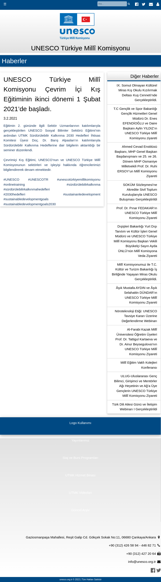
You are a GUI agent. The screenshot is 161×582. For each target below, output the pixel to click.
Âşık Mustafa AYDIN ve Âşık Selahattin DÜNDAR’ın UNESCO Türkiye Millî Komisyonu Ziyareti (136, 295)
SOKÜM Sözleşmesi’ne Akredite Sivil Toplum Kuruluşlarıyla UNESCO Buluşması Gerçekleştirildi (138, 192)
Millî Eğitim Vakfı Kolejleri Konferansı (139, 365)
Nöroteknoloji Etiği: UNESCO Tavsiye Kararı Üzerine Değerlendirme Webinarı (136, 316)
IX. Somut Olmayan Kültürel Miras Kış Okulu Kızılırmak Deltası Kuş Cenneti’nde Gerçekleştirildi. (137, 92)
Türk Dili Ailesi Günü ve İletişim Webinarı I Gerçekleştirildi (134, 406)
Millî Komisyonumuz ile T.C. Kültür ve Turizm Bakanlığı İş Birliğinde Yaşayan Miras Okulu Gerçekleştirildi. (134, 272)
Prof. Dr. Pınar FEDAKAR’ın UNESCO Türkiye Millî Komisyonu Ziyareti (136, 213)
